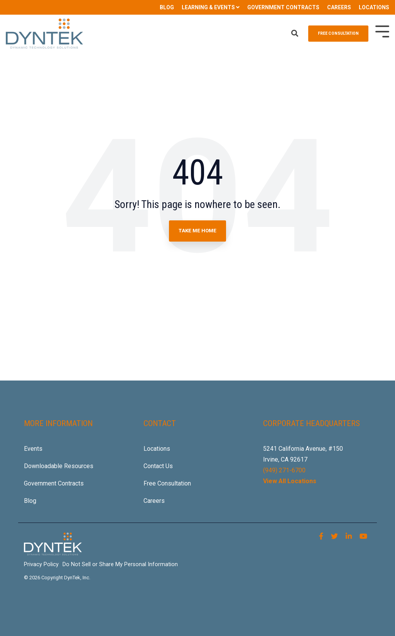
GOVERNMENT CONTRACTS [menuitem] (283, 7)
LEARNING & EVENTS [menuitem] (208, 7)
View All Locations (289, 481)
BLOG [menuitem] (167, 7)
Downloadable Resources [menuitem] (58, 466)
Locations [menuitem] (156, 448)
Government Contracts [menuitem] (54, 483)
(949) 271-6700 (284, 470)
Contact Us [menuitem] (158, 466)
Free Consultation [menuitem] (167, 483)
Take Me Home (197, 230)
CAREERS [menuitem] (339, 7)
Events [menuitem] (33, 448)
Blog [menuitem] (30, 500)
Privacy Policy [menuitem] (41, 564)
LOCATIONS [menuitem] (374, 7)
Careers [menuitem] (154, 500)
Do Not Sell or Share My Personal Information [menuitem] (120, 564)
